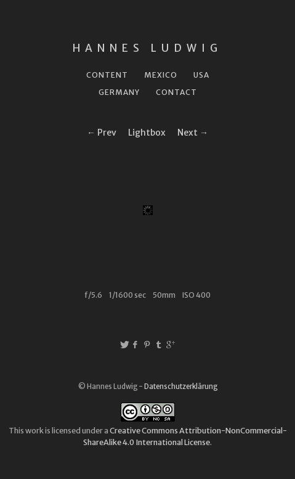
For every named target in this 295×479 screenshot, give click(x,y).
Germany (119, 92)
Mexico (160, 75)
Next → (192, 132)
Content (107, 75)
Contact (176, 92)
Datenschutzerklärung (180, 386)
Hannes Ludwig (147, 48)
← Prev (101, 132)
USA (201, 75)
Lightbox (147, 132)
